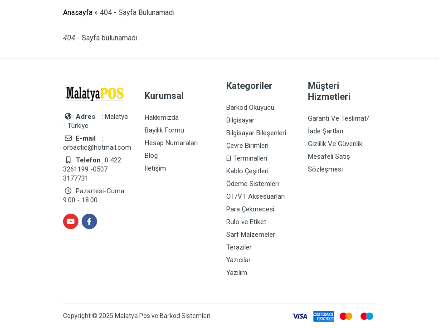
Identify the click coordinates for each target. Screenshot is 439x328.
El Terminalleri (246, 158)
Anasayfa (78, 12)
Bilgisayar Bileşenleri (256, 133)
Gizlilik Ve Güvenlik (335, 144)
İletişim (155, 168)
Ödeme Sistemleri (252, 184)
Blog (151, 156)
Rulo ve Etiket (246, 222)
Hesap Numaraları (171, 143)
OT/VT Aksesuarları (255, 196)
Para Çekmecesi (250, 209)
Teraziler (239, 247)
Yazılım (236, 273)
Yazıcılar (238, 260)
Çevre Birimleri (247, 146)
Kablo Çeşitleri (247, 171)
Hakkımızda (162, 117)
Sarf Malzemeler (250, 234)
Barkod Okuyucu (250, 107)
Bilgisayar (240, 120)
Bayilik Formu (164, 130)
